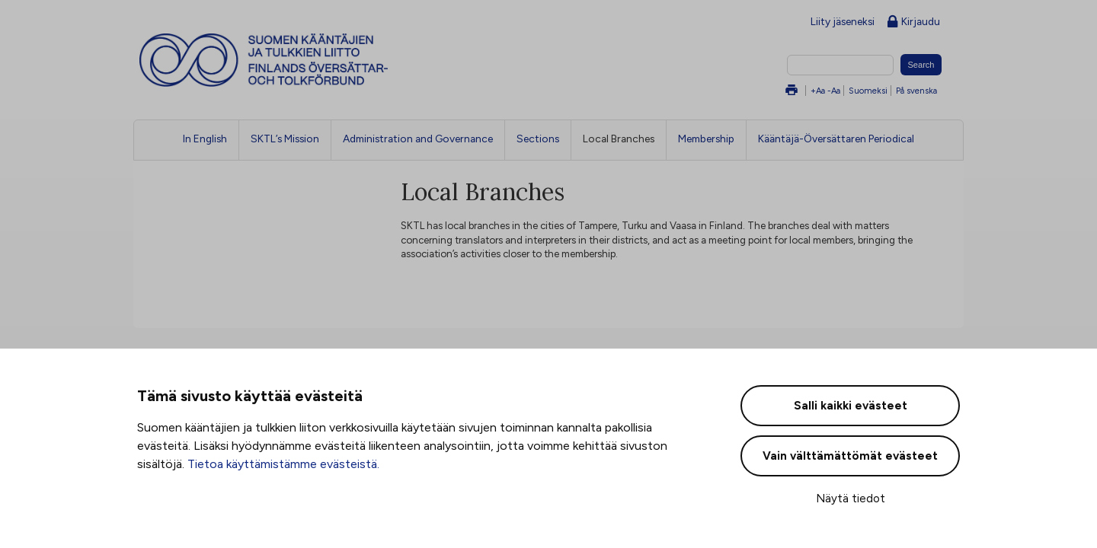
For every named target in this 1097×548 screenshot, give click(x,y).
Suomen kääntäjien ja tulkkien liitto (326, 60)
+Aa (818, 90)
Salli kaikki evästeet (850, 406)
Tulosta (791, 90)
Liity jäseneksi (843, 21)
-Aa (833, 90)
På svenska (916, 90)
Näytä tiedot (850, 498)
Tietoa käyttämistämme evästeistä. (283, 464)
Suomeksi (868, 90)
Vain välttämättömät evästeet (850, 456)
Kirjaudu (914, 22)
